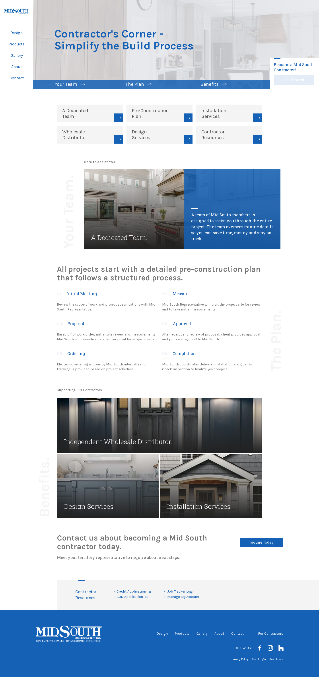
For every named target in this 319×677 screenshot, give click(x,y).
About (16, 66)
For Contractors (270, 633)
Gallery (17, 55)
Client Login (259, 659)
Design (16, 32)
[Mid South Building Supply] (16, 11)
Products (17, 44)
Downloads (276, 659)
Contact (17, 78)
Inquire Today (261, 542)
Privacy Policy (240, 659)
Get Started (294, 79)
